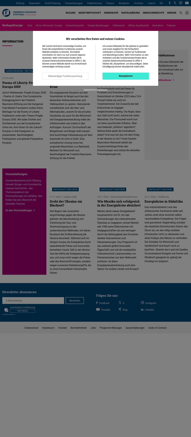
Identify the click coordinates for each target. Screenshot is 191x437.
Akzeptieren (126, 76)
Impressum (102, 89)
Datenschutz (90, 89)
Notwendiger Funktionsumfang (65, 76)
